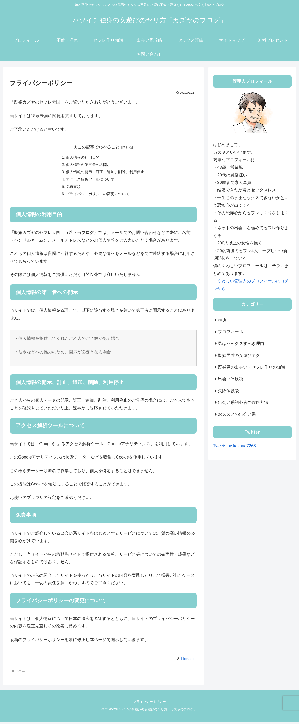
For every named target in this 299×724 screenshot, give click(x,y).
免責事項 (73, 188)
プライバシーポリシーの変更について (97, 195)
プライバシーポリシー (149, 703)
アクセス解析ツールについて (90, 180)
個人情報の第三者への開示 (88, 165)
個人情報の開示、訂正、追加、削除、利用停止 (105, 173)
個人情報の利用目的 (83, 157)
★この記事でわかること (96, 147)
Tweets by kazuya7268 (234, 446)
